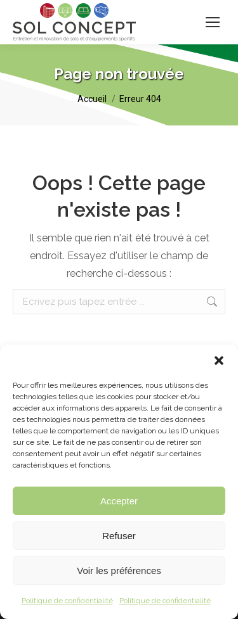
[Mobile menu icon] (212, 22)
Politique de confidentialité (67, 600)
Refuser (119, 535)
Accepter (119, 500)
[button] (219, 360)
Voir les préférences (119, 570)
